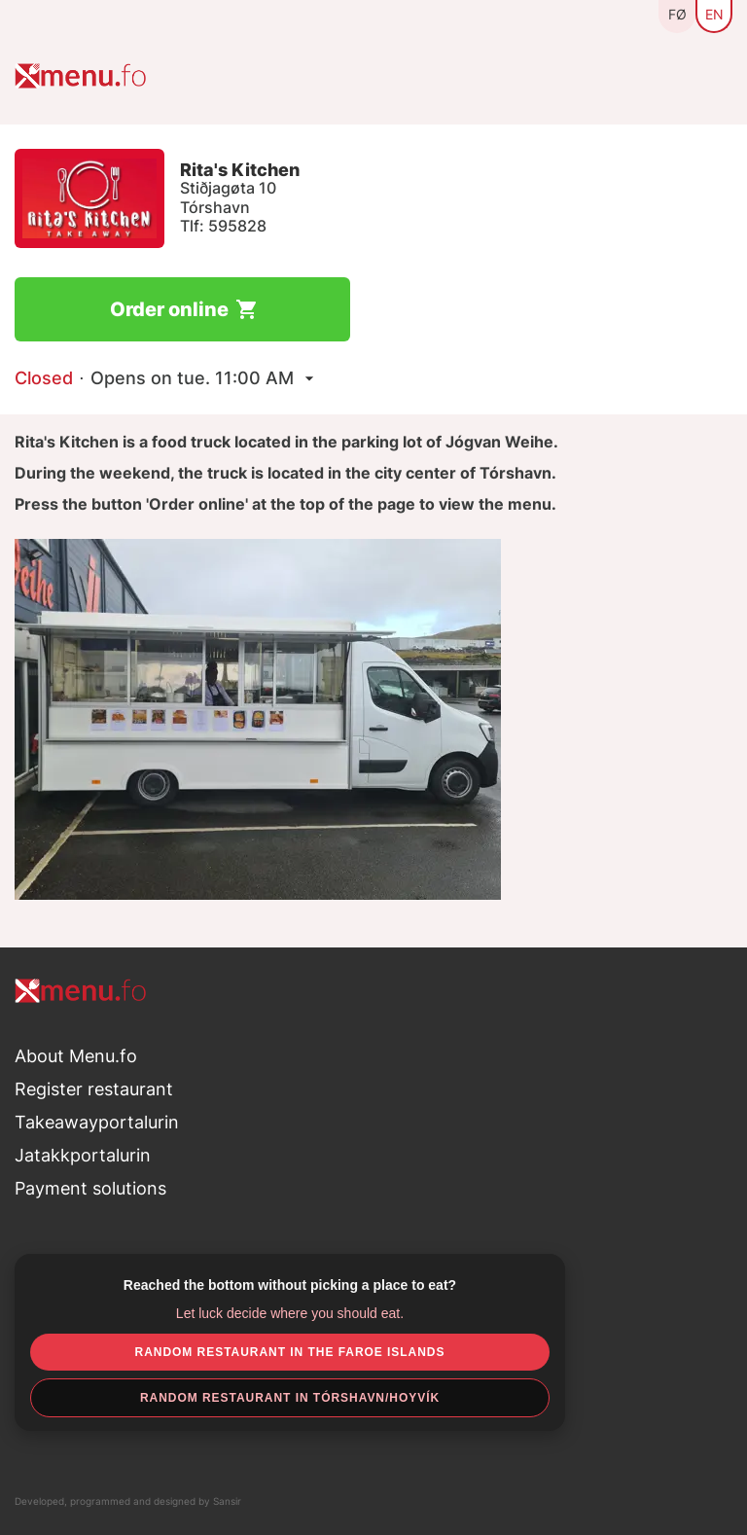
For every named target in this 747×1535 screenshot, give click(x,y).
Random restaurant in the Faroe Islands (290, 1352)
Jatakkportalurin (83, 1155)
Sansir (227, 1501)
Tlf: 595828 (223, 225)
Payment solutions (90, 1188)
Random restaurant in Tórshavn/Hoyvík (290, 1398)
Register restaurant (94, 1089)
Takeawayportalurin (97, 1122)
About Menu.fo (76, 1056)
